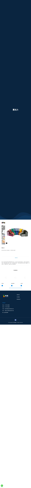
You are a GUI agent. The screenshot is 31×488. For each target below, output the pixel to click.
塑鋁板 (3, 283)
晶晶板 (22, 283)
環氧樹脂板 (12, 283)
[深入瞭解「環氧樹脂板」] (11, 285)
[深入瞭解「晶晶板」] (21, 285)
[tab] (15, 258)
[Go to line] (2, 486)
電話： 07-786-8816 (5, 305)
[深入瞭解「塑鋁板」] (2, 285)
